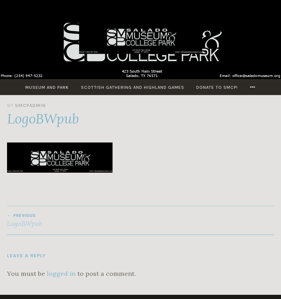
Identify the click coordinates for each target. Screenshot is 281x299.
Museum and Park (47, 87)
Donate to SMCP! (217, 87)
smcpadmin (30, 105)
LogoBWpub (74, 220)
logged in (61, 274)
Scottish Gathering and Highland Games (132, 87)
